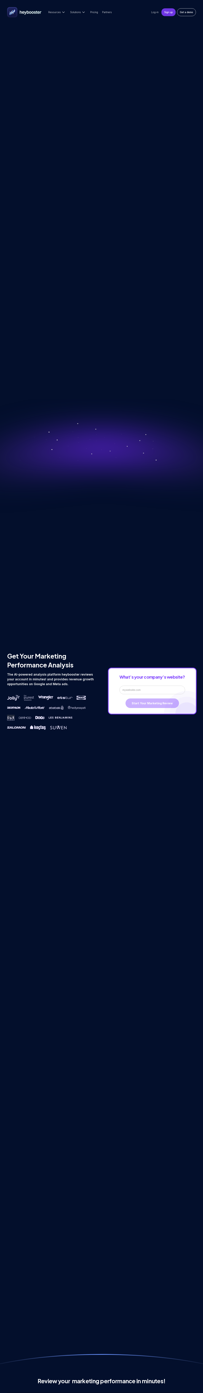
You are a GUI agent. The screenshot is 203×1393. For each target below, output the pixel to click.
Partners (107, 12)
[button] (57, 12)
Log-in (155, 12)
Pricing (94, 12)
